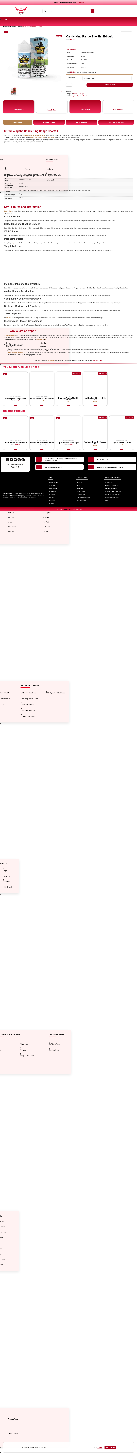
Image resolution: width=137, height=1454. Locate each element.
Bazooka (46, 517)
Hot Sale (7, 1452)
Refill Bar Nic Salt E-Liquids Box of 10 (15, 443)
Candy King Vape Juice (76, 96)
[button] (5, 92)
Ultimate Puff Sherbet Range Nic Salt (42, 443)
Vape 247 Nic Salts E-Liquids (122, 443)
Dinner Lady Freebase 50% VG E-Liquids (68, 398)
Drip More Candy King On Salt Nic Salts (95, 398)
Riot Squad (12, 527)
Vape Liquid (13, 26)
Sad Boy (45, 532)
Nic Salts (92, 396)
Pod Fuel (46, 522)
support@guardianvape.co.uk (53, 467)
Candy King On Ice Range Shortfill (15, 399)
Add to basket (110, 85)
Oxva (10, 522)
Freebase (65, 396)
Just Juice (46, 527)
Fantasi (11, 517)
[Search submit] (92, 11)
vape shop (51, 360)
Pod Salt (11, 513)
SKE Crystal (47, 513)
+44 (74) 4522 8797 (103, 459)
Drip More (86, 96)
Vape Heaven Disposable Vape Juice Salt (95, 442)
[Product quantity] (69, 85)
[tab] (17, 122)
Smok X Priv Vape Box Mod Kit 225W (42, 399)
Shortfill (20, 26)
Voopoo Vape (13, 1419)
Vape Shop (6, 26)
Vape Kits (45, 396)
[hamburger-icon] (135, 19)
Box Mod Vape (39, 396)
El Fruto (11, 532)
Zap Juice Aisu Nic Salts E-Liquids (68, 443)
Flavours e (71, 78)
